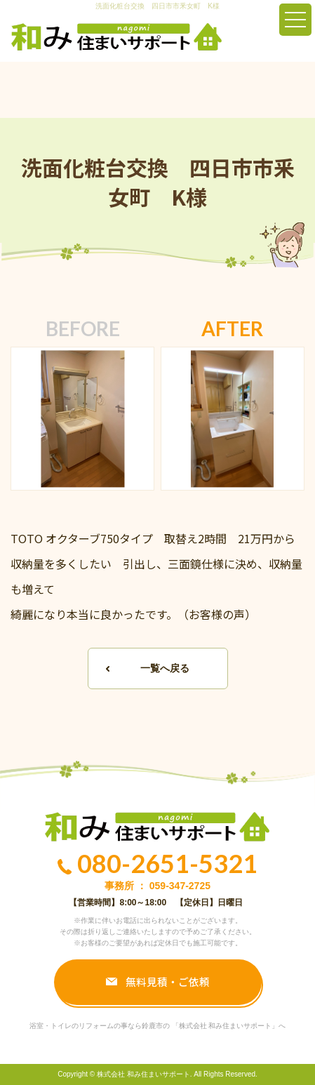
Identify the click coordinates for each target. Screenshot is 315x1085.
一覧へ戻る (164, 668)
